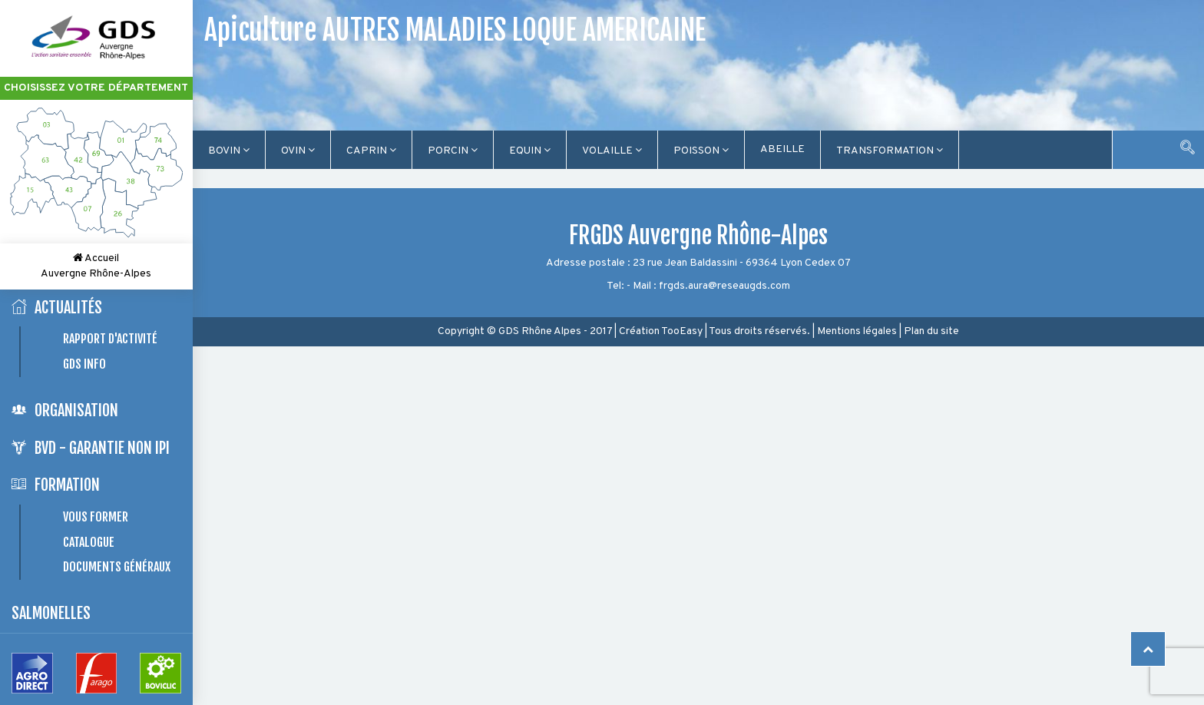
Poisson (701, 150)
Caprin (371, 150)
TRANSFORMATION (889, 150)
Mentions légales (857, 331)
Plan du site (931, 331)
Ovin (298, 150)
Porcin (453, 150)
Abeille (782, 149)
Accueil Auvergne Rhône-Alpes (96, 266)
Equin (530, 150)
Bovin (229, 150)
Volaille (612, 150)
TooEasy (682, 331)
